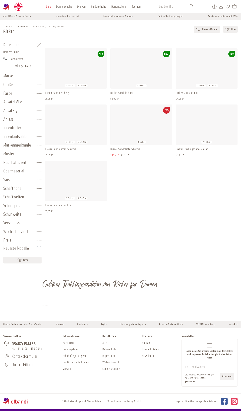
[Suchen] (191, 6)
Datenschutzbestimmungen (201, 374)
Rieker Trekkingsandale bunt (192, 149)
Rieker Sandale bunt (121, 93)
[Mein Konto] (221, 6)
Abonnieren (227, 376)
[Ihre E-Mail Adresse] (209, 367)
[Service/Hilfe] (214, 6)
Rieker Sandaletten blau (58, 205)
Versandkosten (114, 401)
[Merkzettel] (227, 6)
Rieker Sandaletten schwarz (60, 149)
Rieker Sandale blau (187, 93)
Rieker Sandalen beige (57, 93)
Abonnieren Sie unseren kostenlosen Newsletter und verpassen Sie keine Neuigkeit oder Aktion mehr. (209, 350)
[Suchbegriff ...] (174, 6)
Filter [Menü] (22, 260)
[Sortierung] (209, 29)
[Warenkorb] (234, 6)
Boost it (137, 401)
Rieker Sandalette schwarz (125, 149)
